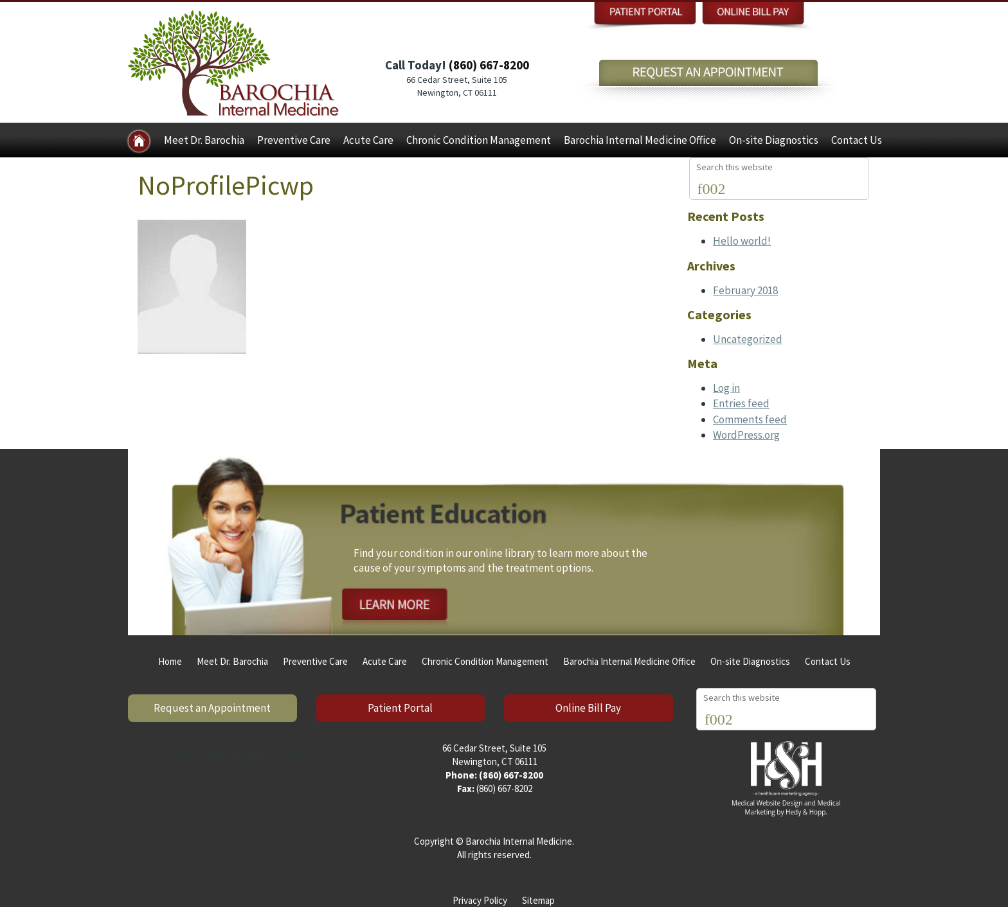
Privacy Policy (480, 900)
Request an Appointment (212, 708)
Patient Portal (400, 708)
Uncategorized (747, 339)
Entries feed (741, 403)
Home (170, 661)
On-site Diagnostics (773, 140)
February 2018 (745, 290)
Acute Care (368, 140)
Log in (726, 388)
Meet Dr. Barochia (204, 140)
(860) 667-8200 (489, 65)
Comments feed (750, 419)
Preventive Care (293, 140)
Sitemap (538, 900)
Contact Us (856, 140)
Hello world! (742, 241)
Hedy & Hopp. (806, 811)
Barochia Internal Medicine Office (640, 140)
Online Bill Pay (588, 708)
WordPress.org (746, 435)
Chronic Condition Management (478, 140)
